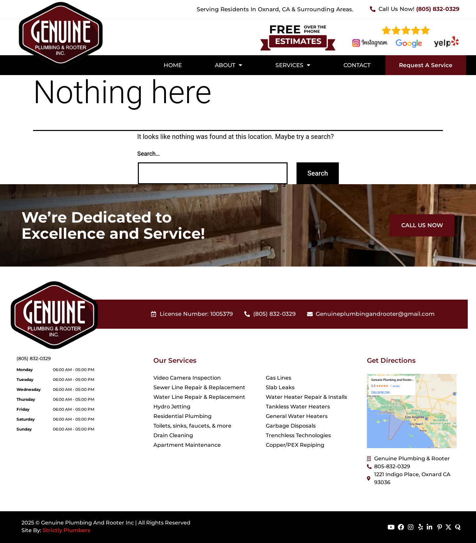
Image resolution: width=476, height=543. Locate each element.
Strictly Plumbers (66, 530)
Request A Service (426, 65)
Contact (357, 65)
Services (292, 65)
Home (173, 65)
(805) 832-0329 (34, 358)
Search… (148, 153)
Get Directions (391, 360)
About (228, 65)
